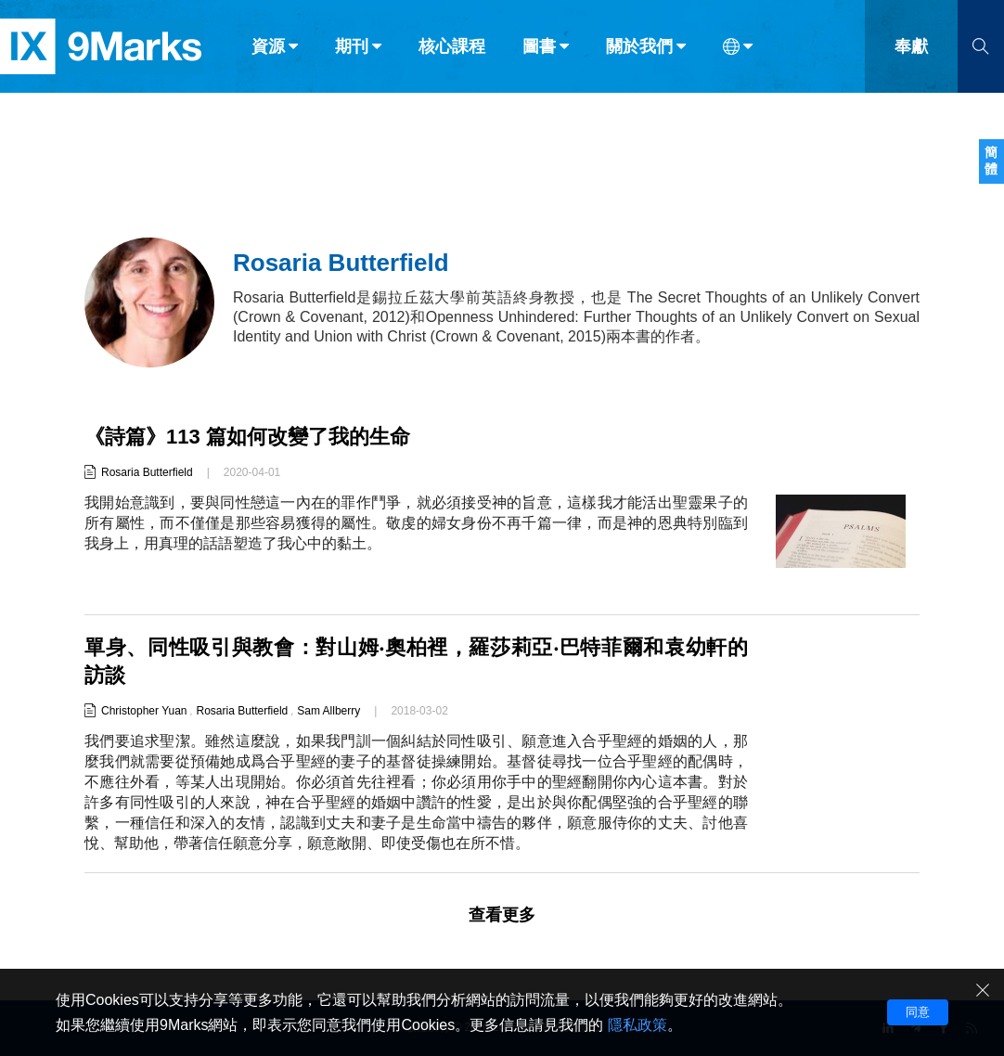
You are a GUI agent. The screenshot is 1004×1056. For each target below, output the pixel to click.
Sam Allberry (328, 710)
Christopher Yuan (144, 710)
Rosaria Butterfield (147, 472)
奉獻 (911, 54)
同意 (918, 1012)
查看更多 (502, 915)
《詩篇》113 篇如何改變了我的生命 (247, 436)
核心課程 (451, 54)
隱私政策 (637, 1025)
